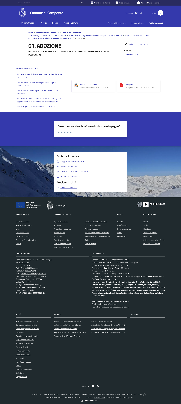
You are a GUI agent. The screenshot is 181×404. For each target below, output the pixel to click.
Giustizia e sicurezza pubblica (96, 221)
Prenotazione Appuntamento (27, 336)
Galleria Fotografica (150, 232)
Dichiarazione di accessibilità (26, 325)
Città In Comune (136, 394)
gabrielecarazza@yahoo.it (107, 304)
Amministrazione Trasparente (47, 32)
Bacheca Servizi (22, 347)
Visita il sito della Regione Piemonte (67, 321)
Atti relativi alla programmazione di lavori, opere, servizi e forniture (95, 35)
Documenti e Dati (22, 232)
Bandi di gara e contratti (71, 32)
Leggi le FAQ (20, 332)
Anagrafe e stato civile (62, 229)
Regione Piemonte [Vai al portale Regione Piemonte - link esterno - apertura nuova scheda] (24, 3)
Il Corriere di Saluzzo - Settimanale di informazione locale (113, 332)
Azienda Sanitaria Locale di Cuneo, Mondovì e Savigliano (112, 325)
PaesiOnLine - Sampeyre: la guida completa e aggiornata (113, 328)
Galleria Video (148, 236)
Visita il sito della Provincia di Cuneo (67, 325)
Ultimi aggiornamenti (24, 369)
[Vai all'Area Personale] (148, 3)
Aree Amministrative (24, 225)
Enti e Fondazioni (22, 236)
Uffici (18, 229)
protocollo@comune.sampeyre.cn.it (34, 276)
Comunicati (121, 236)
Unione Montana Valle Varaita (65, 328)
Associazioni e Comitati (151, 243)
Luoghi (145, 225)
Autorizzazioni (59, 236)
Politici (18, 243)
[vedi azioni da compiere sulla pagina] (142, 44)
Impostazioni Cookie (23, 361)
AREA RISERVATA (89, 400)
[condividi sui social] (129, 44)
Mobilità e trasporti (92, 229)
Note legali (20, 358)
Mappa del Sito (21, 376)
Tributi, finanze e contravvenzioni (97, 236)
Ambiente (57, 225)
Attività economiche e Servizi (154, 240)
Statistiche (20, 373)
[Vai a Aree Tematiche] (123, 3)
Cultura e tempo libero (62, 243)
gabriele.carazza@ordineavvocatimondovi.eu (112, 306)
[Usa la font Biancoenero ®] (100, 3)
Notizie (120, 221)
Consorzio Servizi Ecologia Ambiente (67, 336)
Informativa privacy (23, 354)
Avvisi (119, 232)
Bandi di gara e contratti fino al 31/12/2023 (48, 35)
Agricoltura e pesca (61, 221)
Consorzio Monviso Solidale (101, 321)
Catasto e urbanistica (62, 240)
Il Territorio (147, 229)
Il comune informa (124, 229)
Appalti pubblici (59, 232)
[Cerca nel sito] (160, 13)
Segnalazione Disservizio (25, 339)
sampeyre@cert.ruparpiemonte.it (33, 273)
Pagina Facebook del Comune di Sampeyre (70, 332)
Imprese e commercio (93, 225)
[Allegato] (121, 84)
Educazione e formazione (63, 247)
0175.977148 (24, 262)
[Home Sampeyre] (40, 13)
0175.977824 (24, 265)
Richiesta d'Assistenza (24, 343)
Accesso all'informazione (117, 23)
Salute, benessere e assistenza (97, 232)
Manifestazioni (122, 225)
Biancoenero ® (99, 397)
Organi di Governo (22, 221)
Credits (18, 365)
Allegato (129, 84)
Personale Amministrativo (26, 240)
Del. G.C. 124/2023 (88, 84)
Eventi (145, 221)
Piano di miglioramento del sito (27, 328)
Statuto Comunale (23, 350)
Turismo (88, 240)
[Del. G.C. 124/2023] (76, 84)
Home (30, 32)
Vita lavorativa (90, 243)
